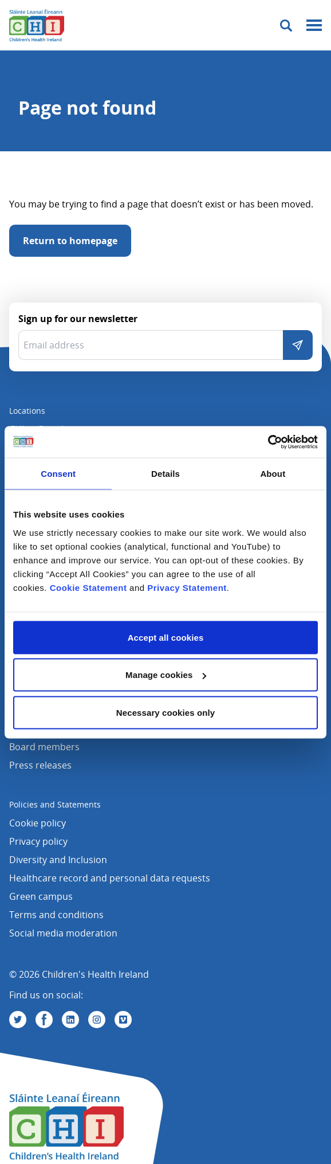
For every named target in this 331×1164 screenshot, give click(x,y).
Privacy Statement (187, 587)
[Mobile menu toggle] (314, 25)
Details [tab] (165, 474)
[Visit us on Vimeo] (123, 1019)
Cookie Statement (88, 587)
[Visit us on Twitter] (17, 1019)
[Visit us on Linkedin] (70, 1019)
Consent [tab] (58, 474)
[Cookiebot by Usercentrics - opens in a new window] (268, 441)
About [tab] (272, 474)
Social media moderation (63, 933)
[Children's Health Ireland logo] (36, 25)
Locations (27, 410)
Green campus (41, 896)
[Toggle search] (286, 25)
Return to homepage (70, 240)
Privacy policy (38, 841)
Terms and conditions (56, 914)
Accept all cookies (166, 637)
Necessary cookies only (165, 712)
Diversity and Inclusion (58, 859)
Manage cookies (165, 675)
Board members (44, 746)
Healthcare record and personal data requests (109, 878)
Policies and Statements (55, 804)
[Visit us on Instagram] (96, 1019)
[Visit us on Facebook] (44, 1019)
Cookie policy (37, 823)
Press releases (40, 765)
